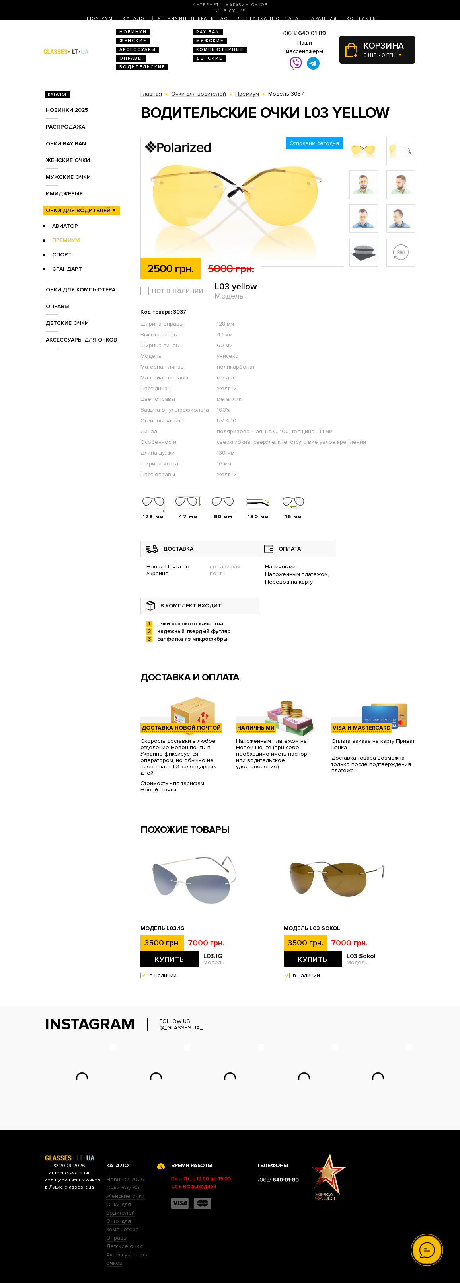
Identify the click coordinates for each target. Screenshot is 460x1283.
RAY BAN (208, 32)
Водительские (142, 67)
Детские (209, 58)
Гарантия (322, 18)
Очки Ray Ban (124, 1187)
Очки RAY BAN (66, 143)
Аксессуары (137, 49)
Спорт (62, 254)
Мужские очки (68, 177)
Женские (132, 40)
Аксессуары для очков (81, 339)
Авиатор (65, 226)
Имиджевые (64, 193)
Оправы (130, 58)
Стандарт (67, 269)
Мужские (210, 40)
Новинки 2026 (125, 1179)
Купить (169, 959)
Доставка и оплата (268, 18)
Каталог (135, 18)
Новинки (133, 32)
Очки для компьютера (80, 289)
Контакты (362, 18)
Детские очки (67, 323)
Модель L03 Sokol (312, 928)
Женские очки (68, 160)
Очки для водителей (78, 210)
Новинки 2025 (67, 110)
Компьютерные (220, 49)
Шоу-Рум (100, 18)
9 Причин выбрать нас (193, 18)
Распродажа (65, 126)
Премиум (66, 240)
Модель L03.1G (162, 928)
